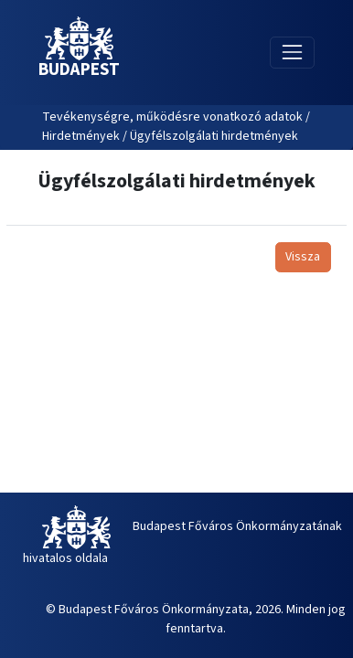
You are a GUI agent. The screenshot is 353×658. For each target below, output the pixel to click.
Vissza (302, 257)
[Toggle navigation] (292, 53)
